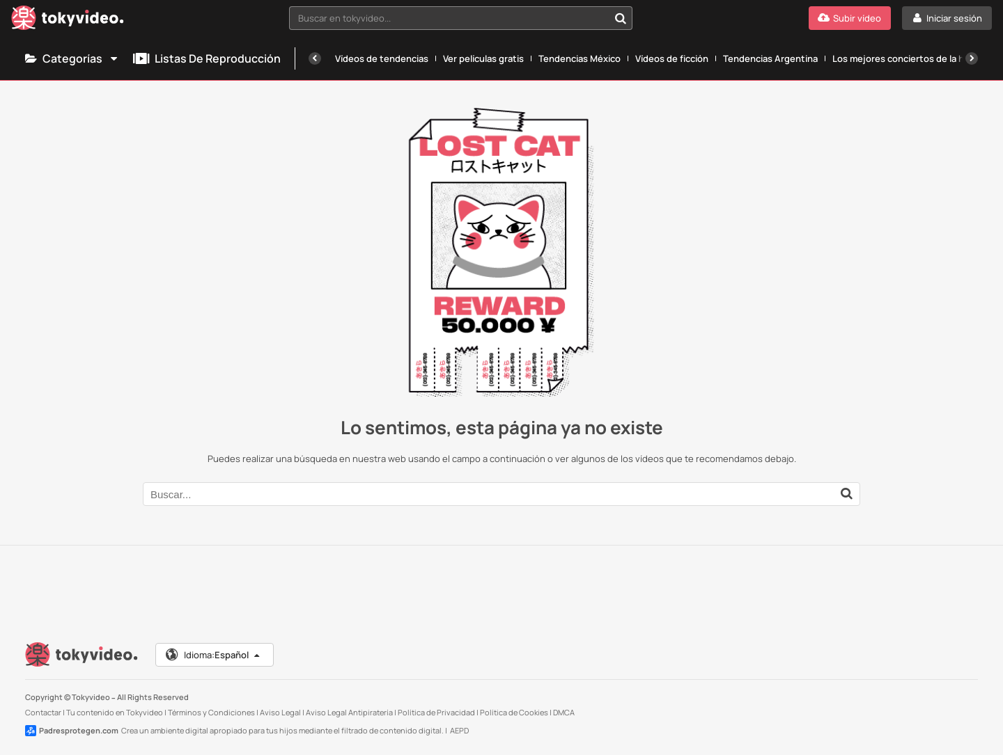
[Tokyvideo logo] (67, 20)
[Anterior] (315, 58)
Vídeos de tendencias (381, 58)
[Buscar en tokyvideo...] (620, 18)
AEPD (459, 730)
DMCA (564, 712)
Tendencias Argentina (770, 58)
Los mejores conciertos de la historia (911, 58)
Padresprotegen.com (71, 730)
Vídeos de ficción (671, 58)
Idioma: (213, 655)
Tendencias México (579, 58)
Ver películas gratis (483, 58)
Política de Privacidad (436, 712)
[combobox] (460, 18)
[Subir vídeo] (850, 18)
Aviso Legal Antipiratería (349, 712)
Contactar (43, 712)
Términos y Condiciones (211, 712)
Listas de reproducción (207, 58)
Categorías (72, 58)
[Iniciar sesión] (947, 18)
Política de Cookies (514, 712)
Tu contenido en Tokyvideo (114, 712)
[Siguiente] (971, 58)
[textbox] (449, 18)
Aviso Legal (280, 712)
